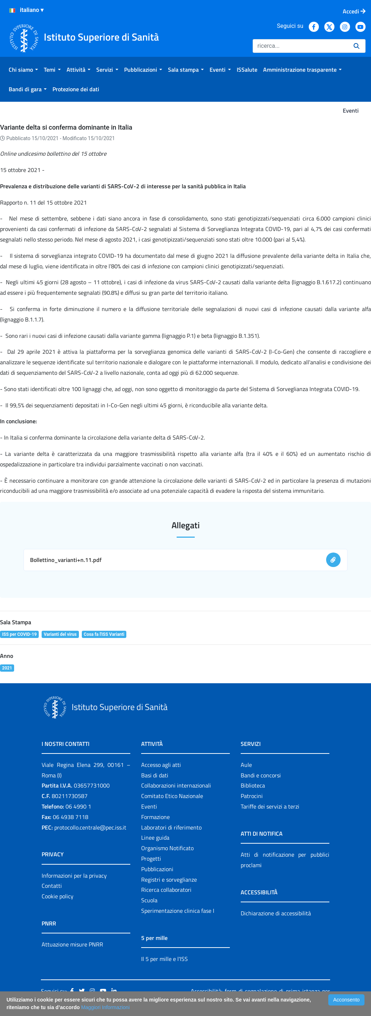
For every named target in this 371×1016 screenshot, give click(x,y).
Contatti (52, 885)
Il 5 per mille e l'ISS (164, 958)
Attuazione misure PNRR (72, 944)
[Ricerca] (300, 46)
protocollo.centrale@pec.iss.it (90, 827)
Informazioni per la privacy (74, 875)
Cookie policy (57, 896)
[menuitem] (23, 69)
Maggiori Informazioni (105, 1007)
